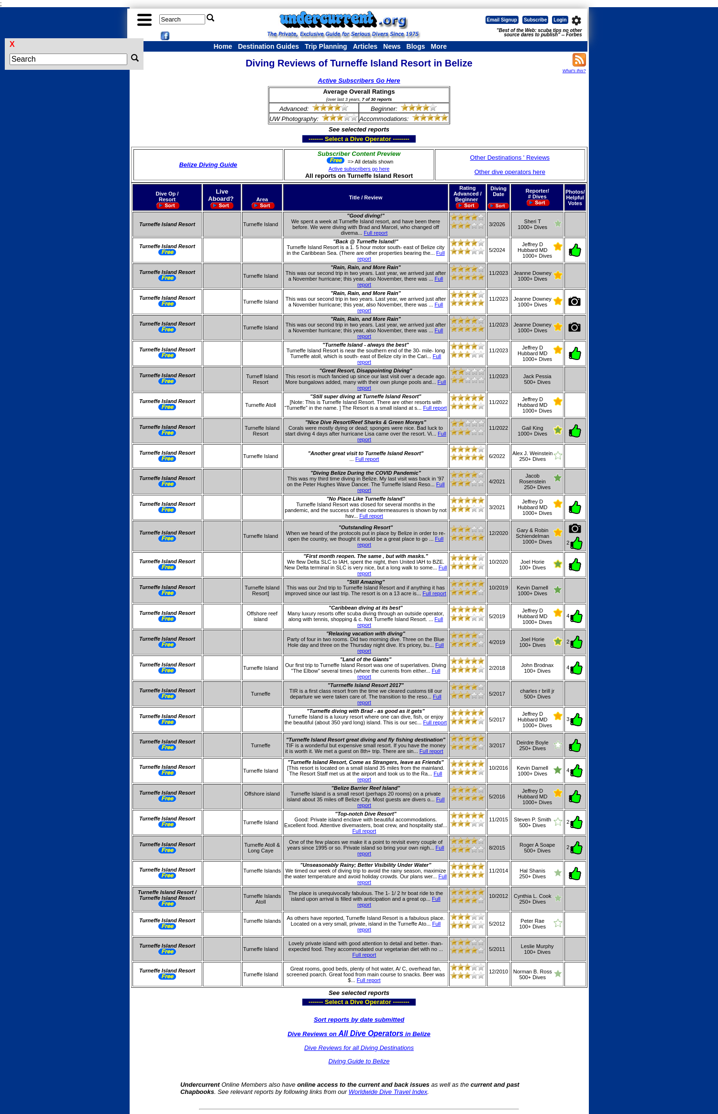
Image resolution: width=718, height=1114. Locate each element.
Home (223, 46)
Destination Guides (268, 46)
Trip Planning (326, 46)
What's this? (574, 70)
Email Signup (502, 19)
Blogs (416, 46)
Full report (375, 233)
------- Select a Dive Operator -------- (312, 138)
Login (559, 19)
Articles (365, 46)
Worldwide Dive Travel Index (388, 1091)
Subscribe (535, 19)
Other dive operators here (510, 171)
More (438, 46)
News (392, 46)
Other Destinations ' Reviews (510, 157)
